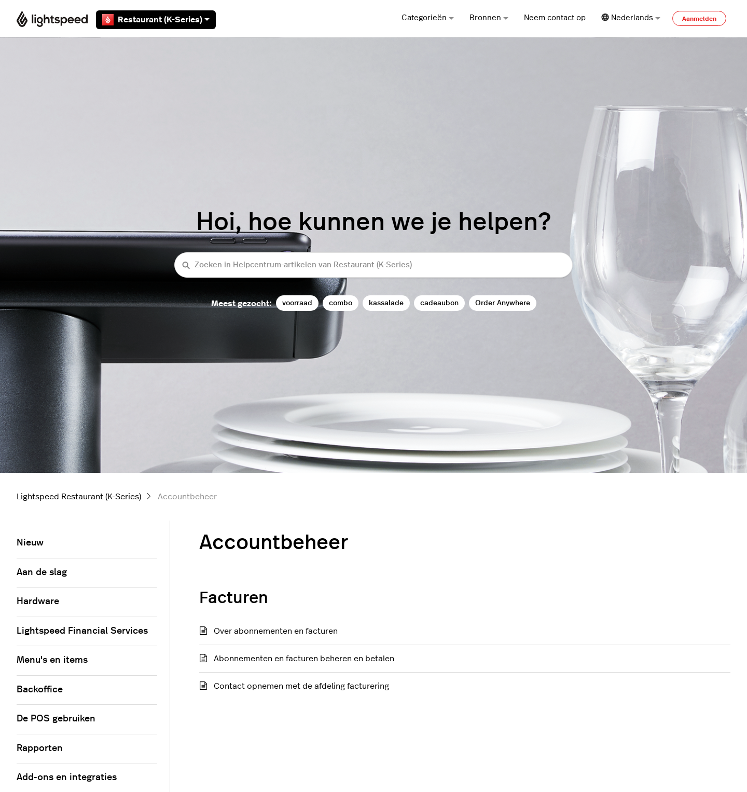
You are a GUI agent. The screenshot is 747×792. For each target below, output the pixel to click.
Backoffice (40, 689)
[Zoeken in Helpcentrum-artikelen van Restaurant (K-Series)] (373, 265)
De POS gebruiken (56, 718)
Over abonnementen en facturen (276, 631)
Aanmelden (699, 19)
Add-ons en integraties (67, 777)
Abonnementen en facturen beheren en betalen (304, 658)
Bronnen (488, 18)
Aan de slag (42, 572)
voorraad (297, 303)
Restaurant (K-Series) (156, 19)
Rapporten (40, 748)
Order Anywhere (502, 303)
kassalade (386, 303)
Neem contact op (555, 18)
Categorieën (428, 18)
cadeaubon (439, 303)
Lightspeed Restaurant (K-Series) (79, 497)
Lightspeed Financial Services (82, 631)
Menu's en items (52, 660)
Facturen (233, 598)
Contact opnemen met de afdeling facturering (301, 686)
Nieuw (30, 543)
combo (340, 303)
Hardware (38, 601)
